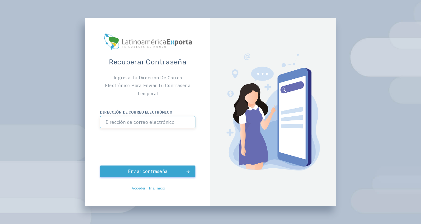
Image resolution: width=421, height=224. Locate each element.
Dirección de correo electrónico (136, 112)
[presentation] (148, 147)
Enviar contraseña (159, 171)
